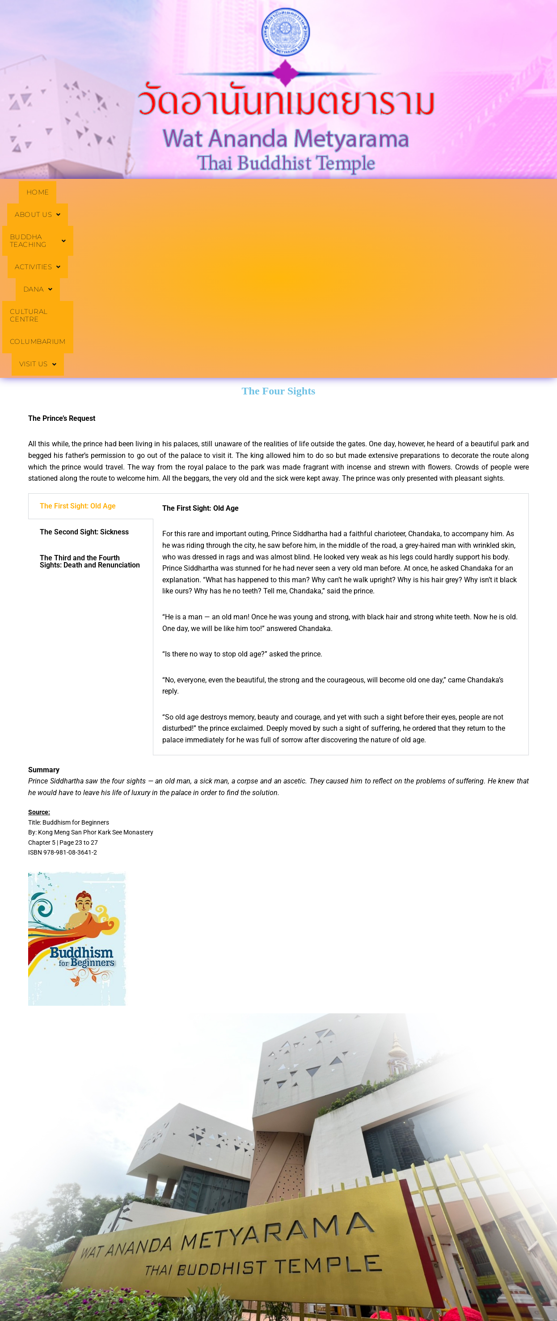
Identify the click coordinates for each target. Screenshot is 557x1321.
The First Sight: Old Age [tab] (78, 357)
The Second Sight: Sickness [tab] (84, 383)
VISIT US (278, 215)
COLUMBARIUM (496, 192)
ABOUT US (101, 192)
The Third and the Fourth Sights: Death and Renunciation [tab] (90, 412)
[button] (101, 192)
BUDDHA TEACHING (187, 192)
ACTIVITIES (275, 192)
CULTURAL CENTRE (409, 192)
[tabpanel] (340, 475)
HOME (44, 192)
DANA (336, 192)
